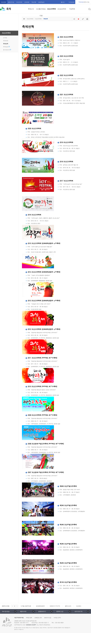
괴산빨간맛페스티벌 (41, 12)
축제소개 (31, 9)
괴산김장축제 (61, 9)
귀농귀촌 (33, 2)
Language (71, 2)
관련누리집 (84, 2)
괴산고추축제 (51, 9)
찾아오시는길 (47, 618)
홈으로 (63, 2)
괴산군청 (3, 2)
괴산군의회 (19, 2)
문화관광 (26, 2)
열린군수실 (11, 2)
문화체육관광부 (40, 606)
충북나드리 (68, 606)
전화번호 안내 (38, 618)
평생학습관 (41, 2)
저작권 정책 (29, 618)
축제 (8, 9)
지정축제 (72, 9)
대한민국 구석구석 (55, 606)
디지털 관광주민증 (26, 606)
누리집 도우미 (57, 618)
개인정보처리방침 (18, 618)
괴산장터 (78, 606)
